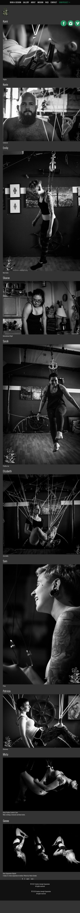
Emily (5, 148)
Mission (40, 2)
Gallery (26, 2)
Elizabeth (7, 471)
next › (28, 879)
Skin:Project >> (64, 2)
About (33, 2)
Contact (54, 2)
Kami (5, 21)
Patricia (6, 691)
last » (32, 879)
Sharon (6, 278)
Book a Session (15, 2)
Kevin (5, 84)
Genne (6, 821)
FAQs (47, 2)
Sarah (5, 341)
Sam (5, 561)
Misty (5, 754)
